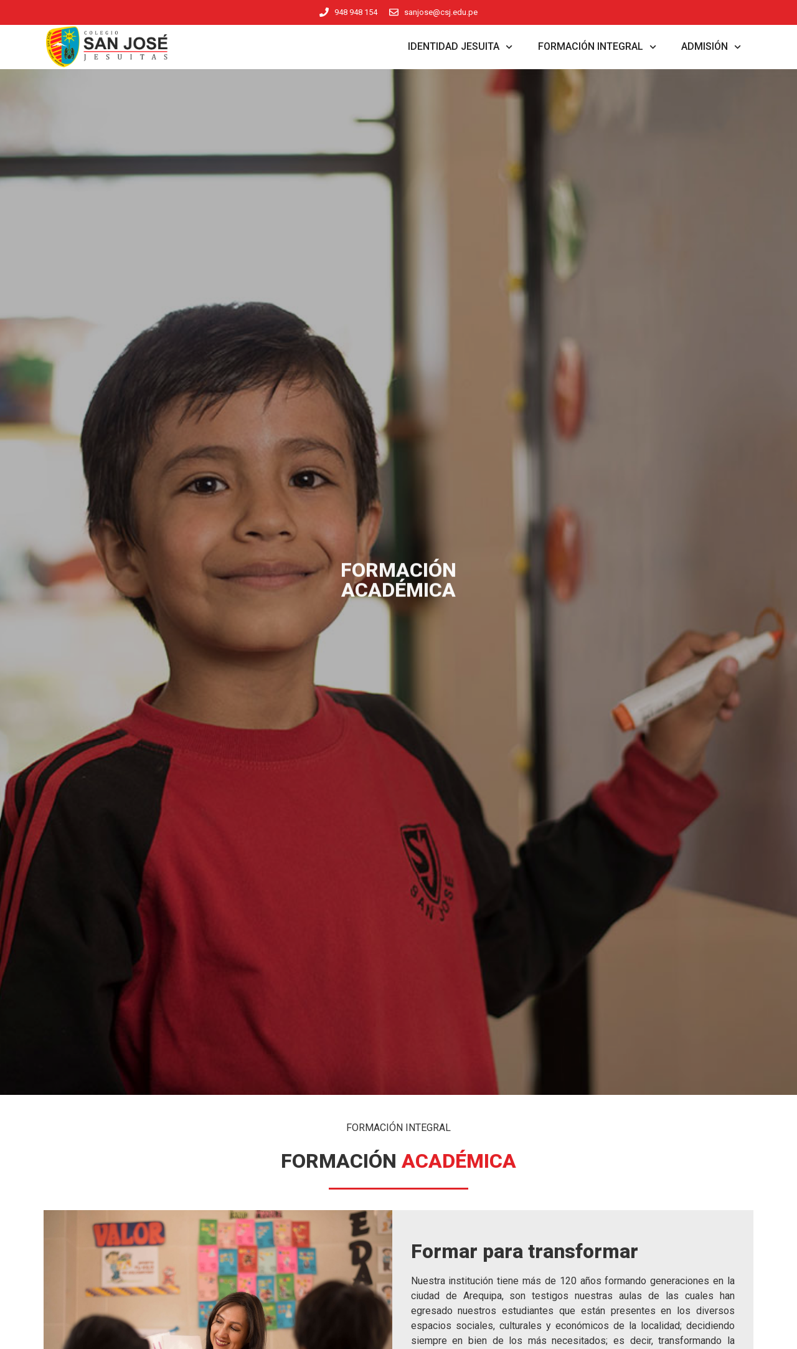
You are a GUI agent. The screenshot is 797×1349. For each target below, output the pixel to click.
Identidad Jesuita (460, 47)
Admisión (711, 47)
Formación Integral (597, 47)
